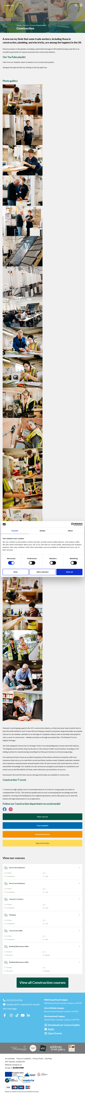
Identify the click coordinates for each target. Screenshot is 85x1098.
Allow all (69, 572)
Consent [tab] (14, 531)
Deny (16, 572)
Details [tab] (42, 531)
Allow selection (42, 572)
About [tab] (70, 531)
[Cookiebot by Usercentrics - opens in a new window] (72, 524)
